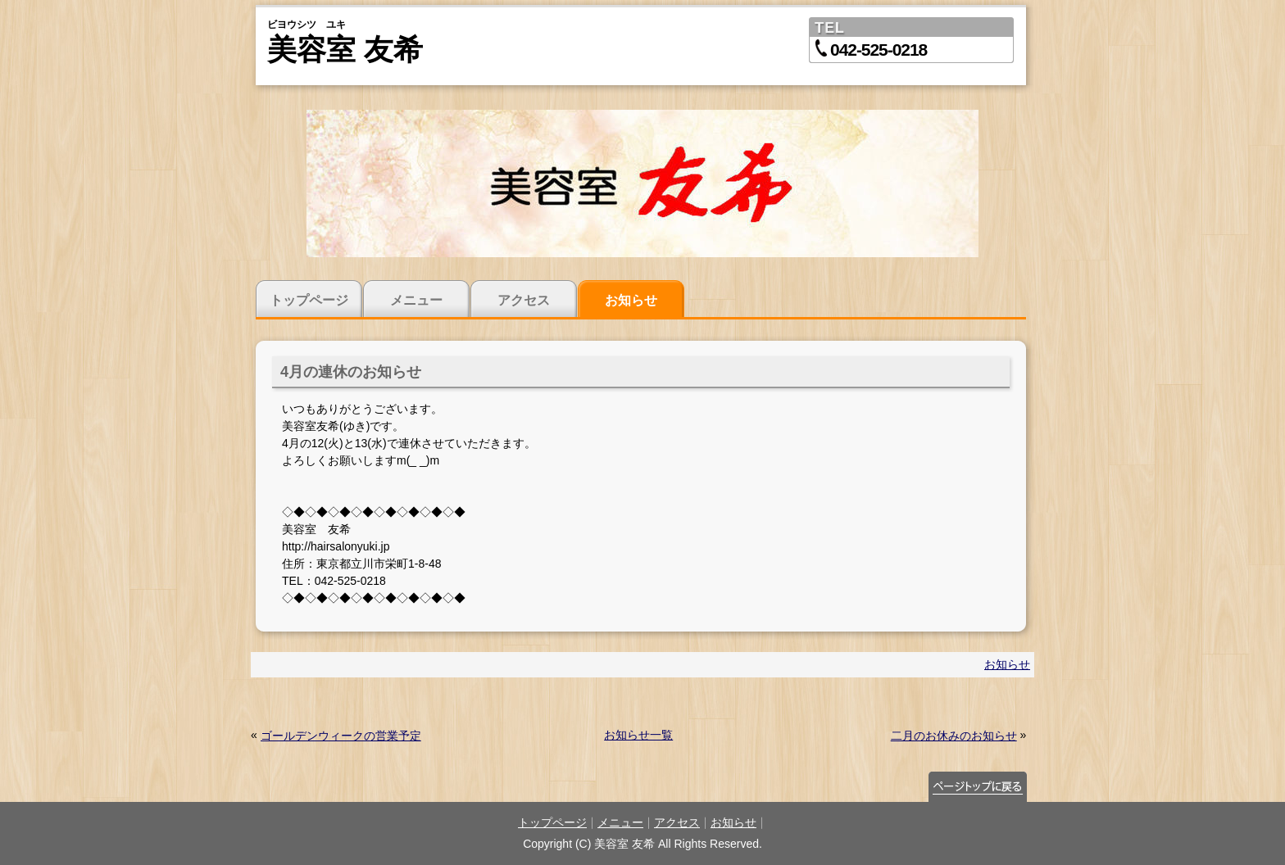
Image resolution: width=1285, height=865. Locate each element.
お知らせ (631, 299)
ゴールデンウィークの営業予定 (341, 735)
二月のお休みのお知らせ (954, 735)
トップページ (309, 299)
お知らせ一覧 (638, 734)
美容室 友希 (345, 49)
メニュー (416, 299)
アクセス (523, 299)
